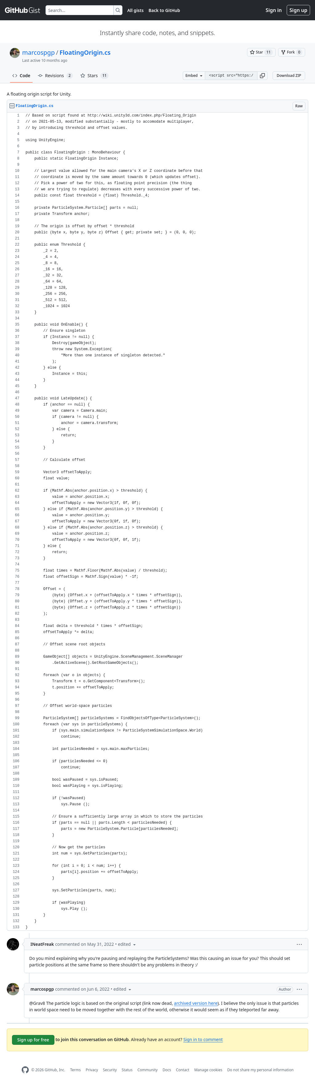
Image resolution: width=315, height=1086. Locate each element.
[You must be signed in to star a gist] (261, 52)
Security (110, 1069)
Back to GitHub (164, 10)
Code (21, 75)
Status (127, 1069)
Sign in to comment (203, 1039)
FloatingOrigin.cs (84, 52)
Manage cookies (208, 1069)
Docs (166, 1069)
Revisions (55, 76)
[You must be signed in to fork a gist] (291, 52)
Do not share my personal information (260, 1069)
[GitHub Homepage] (25, 1070)
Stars (94, 76)
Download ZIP (289, 75)
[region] (157, 522)
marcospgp (38, 52)
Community (148, 1069)
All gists (135, 10)
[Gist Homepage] (23, 10)
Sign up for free (33, 1040)
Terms (75, 1069)
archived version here (195, 1003)
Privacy (92, 1069)
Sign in (274, 10)
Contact (182, 1069)
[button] (262, 75)
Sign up (298, 10)
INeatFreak (42, 944)
